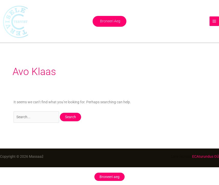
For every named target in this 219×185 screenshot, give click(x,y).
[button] (109, 21)
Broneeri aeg (109, 177)
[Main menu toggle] (214, 21)
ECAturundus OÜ (205, 156)
